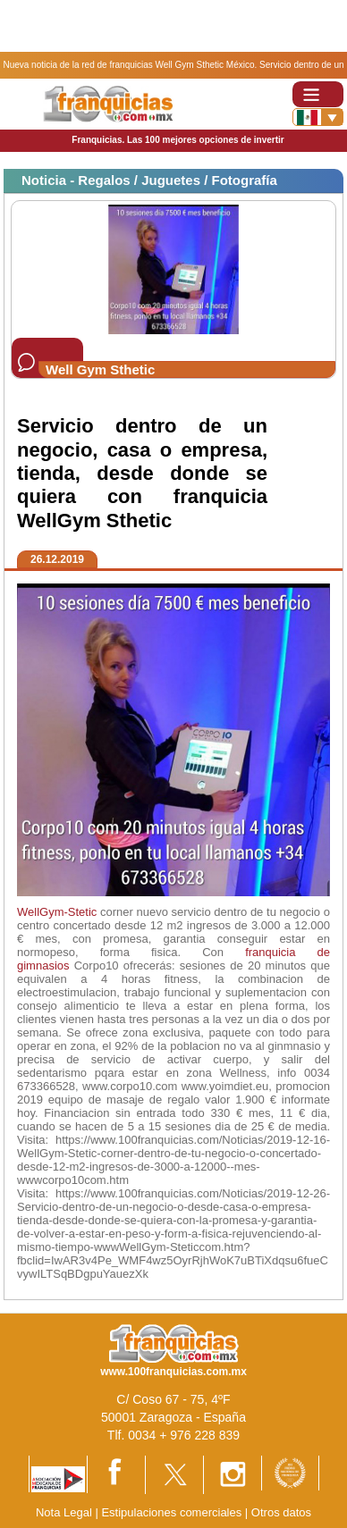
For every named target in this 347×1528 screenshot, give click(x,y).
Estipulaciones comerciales (172, 1512)
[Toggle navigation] (317, 94)
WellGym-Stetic (57, 912)
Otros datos (281, 1512)
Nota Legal (64, 1512)
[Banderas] (317, 117)
